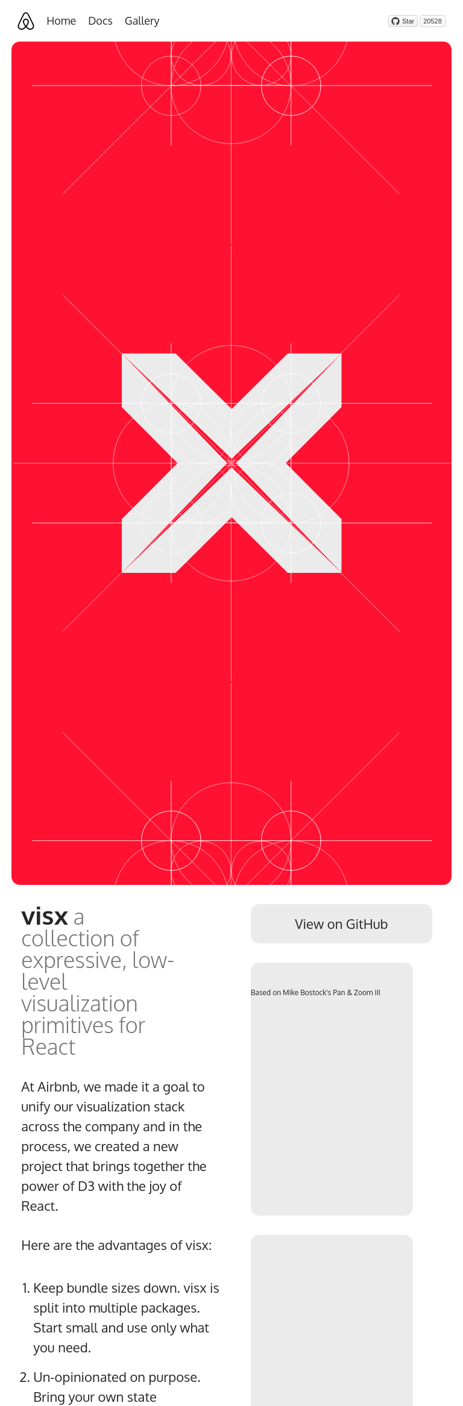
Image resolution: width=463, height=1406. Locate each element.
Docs (100, 20)
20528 (432, 21)
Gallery (142, 20)
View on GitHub (341, 923)
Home (61, 20)
